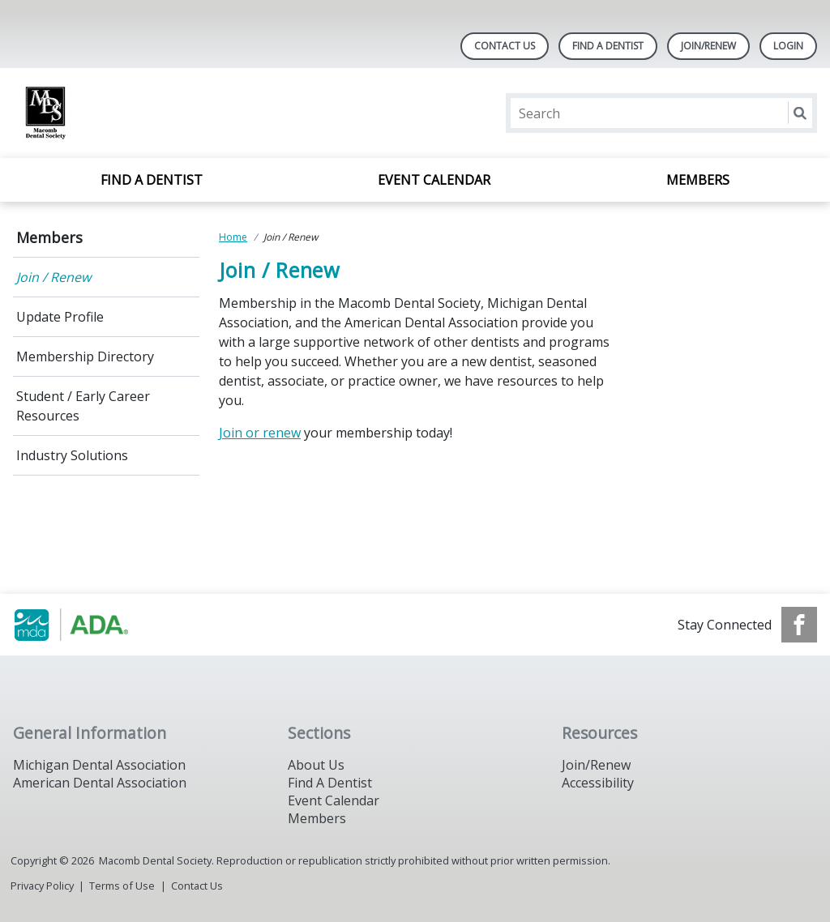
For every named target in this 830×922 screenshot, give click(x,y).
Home (233, 237)
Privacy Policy (42, 885)
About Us (316, 765)
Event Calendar (434, 180)
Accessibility (598, 783)
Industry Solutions (72, 455)
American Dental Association (99, 783)
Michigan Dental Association (99, 765)
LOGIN (788, 46)
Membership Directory (85, 356)
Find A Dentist (608, 46)
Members (697, 180)
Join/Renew (708, 46)
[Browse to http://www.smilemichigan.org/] (95, 624)
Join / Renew (53, 277)
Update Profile (60, 317)
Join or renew (260, 433)
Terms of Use (122, 885)
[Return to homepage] (222, 113)
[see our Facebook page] (799, 624)
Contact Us (504, 46)
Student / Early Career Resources (83, 406)
